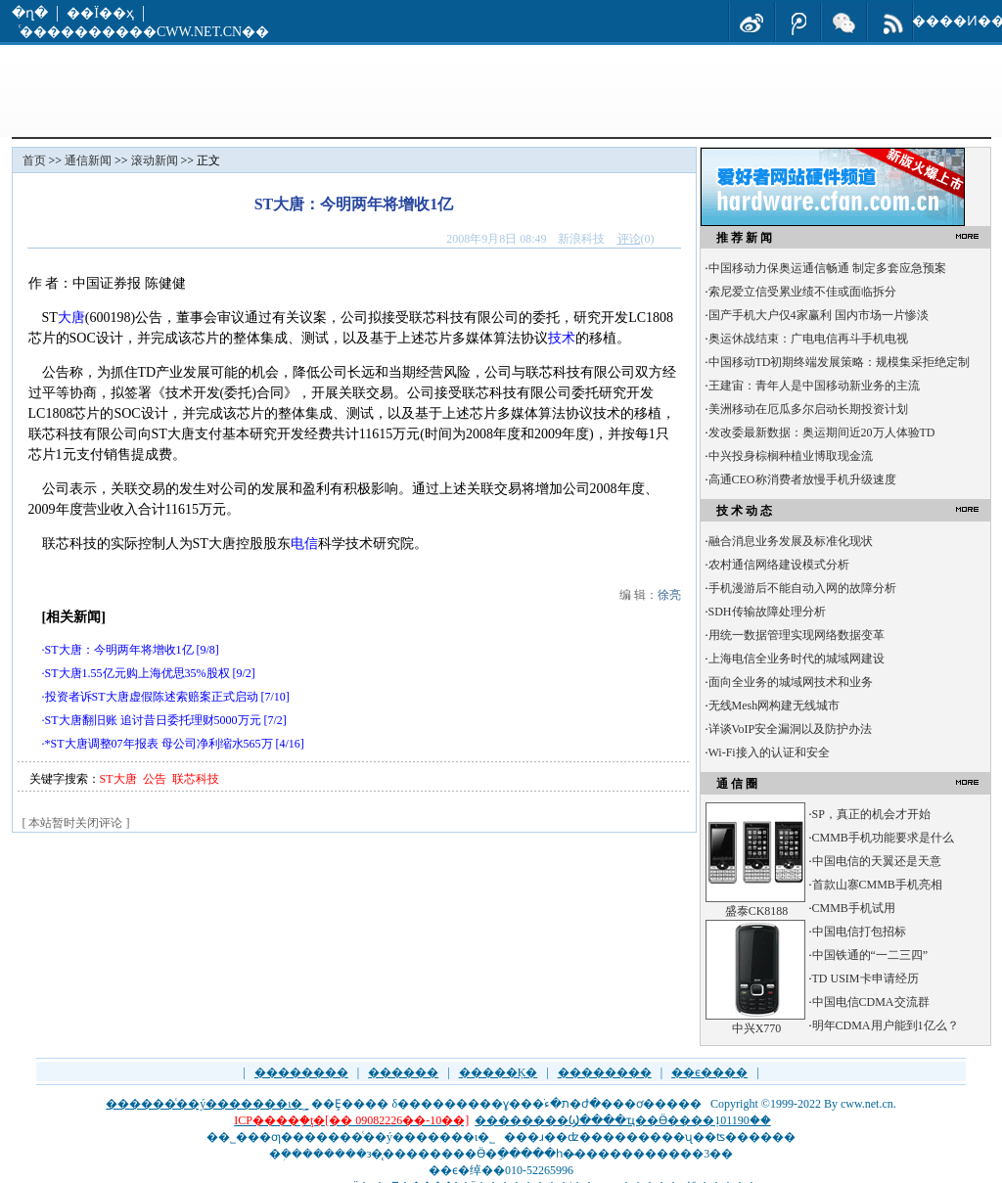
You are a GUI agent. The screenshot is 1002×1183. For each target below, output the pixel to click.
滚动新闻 (154, 160)
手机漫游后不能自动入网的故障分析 (802, 588)
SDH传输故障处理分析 (767, 611)
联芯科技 (195, 779)
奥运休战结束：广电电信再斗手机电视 (808, 338)
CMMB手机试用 (853, 908)
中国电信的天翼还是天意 (876, 861)
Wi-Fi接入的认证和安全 (769, 752)
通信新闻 (88, 160)
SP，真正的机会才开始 (871, 814)
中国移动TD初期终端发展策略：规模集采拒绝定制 (839, 362)
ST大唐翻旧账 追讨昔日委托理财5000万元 (153, 720)
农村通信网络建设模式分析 (778, 564)
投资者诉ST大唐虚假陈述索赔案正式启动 (151, 697)
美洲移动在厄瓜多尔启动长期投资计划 (808, 409)
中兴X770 (757, 1028)
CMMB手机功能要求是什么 (883, 837)
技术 (561, 338)
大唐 (71, 317)
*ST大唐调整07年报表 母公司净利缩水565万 (159, 744)
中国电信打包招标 (859, 931)
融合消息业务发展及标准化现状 (790, 541)
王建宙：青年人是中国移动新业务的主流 (814, 385)
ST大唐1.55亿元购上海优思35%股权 (137, 673)
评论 (629, 239)
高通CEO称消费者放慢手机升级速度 (802, 479)
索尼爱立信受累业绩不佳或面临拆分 (802, 291)
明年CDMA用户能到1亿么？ (885, 1025)
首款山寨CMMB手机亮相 (877, 884)
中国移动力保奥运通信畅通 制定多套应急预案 (827, 268)
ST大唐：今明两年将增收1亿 (119, 650)
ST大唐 (118, 779)
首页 (34, 160)
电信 (304, 543)
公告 (154, 779)
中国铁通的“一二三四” (870, 955)
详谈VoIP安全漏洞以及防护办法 (790, 729)
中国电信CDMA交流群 (871, 1002)
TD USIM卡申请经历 (865, 978)
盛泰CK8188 (757, 911)
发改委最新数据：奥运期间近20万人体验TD (821, 432)
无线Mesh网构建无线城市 (774, 705)
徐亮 (669, 595)
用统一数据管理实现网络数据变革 (796, 635)
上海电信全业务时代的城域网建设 (796, 658)
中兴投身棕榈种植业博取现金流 (790, 456)
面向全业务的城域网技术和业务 (790, 682)
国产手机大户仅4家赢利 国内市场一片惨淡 (818, 315)
